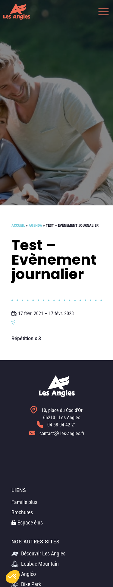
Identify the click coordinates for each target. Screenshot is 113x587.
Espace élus (27, 522)
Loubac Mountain (35, 563)
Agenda (35, 225)
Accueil (18, 225)
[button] (100, 11)
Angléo (23, 573)
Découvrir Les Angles (38, 553)
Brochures (22, 512)
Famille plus (24, 502)
